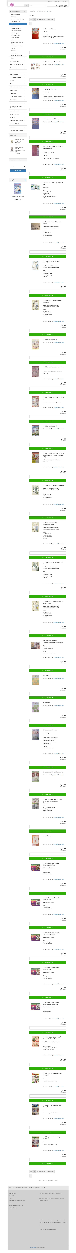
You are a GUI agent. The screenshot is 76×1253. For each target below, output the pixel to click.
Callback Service (13, 1211)
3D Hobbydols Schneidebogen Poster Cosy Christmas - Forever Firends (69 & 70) (53, 458)
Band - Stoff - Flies (14, 64)
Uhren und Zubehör (14, 127)
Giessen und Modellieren (16, 90)
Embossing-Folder (15, 36)
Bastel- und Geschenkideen (16, 67)
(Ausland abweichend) (58, 46)
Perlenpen (13, 43)
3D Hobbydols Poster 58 (50, 343)
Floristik (12, 87)
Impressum (11, 1199)
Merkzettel (65, 1)
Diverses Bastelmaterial (15, 80)
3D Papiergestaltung (15, 15)
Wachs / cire (13, 130)
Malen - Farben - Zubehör (16, 99)
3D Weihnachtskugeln (16, 31)
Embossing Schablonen (17, 34)
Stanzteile (13, 54)
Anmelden (18, 173)
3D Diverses (14, 20)
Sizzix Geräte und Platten (17, 49)
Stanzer (13, 51)
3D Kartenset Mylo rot (49, 32)
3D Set (12, 27)
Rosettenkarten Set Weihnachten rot (53, 775)
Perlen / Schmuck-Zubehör (16, 106)
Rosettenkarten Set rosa (50, 733)
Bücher (11, 74)
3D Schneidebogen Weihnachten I (52, 65)
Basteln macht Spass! (18, 199)
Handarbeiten (13, 96)
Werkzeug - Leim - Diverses (16, 133)
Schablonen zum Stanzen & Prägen (17, 46)
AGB (10, 1206)
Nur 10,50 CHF (18, 203)
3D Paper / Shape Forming (17, 22)
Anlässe (12, 61)
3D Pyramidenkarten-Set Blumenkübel (53, 488)
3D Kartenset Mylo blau (49, 92)
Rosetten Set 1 (47, 706)
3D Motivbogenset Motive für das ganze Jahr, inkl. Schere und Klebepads (52, 804)
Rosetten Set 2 (47, 679)
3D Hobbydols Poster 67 (50, 429)
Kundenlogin (57, 1)
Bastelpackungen (14, 71)
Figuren (12, 83)
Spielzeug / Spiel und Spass (16, 123)
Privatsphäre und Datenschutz (16, 1208)
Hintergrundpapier (15, 38)
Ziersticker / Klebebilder (17, 58)
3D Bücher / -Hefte (15, 17)
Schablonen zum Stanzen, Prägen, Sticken (16, 110)
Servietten (12, 120)
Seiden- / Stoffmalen (15, 117)
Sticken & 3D (14, 56)
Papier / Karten (13, 103)
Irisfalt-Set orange (48, 839)
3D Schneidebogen (15, 24)
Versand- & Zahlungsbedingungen (17, 1203)
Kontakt (10, 1201)
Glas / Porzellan (13, 93)
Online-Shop (33, 1250)
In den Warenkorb (47, 60)
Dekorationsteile (14, 77)
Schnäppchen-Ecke (14, 114)
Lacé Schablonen (15, 40)
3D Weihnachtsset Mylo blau (51, 122)
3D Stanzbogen (15, 29)
